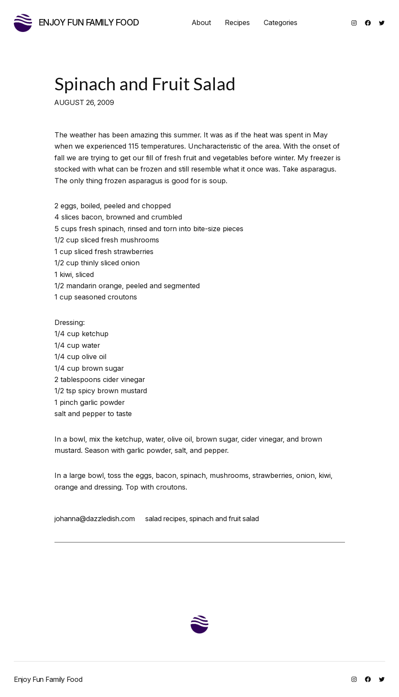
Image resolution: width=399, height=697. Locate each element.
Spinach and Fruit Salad (145, 83)
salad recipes (165, 518)
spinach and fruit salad (224, 518)
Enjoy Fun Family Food (89, 22)
